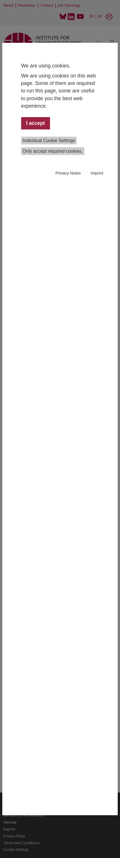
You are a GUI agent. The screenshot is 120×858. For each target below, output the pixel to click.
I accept (35, 123)
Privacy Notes (68, 173)
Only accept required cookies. (53, 151)
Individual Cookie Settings (49, 140)
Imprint (97, 173)
